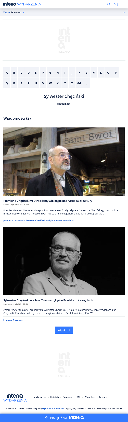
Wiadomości (64, 103)
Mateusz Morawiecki (63, 220)
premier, (7, 220)
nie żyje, (49, 220)
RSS (79, 397)
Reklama (103, 397)
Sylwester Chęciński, (35, 220)
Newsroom (68, 397)
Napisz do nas (39, 397)
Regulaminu (47, 408)
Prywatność (58, 408)
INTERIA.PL (82, 408)
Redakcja (54, 397)
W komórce (90, 397)
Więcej (64, 330)
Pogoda (6, 12)
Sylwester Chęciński (64, 96)
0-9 (79, 83)
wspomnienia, (18, 220)
